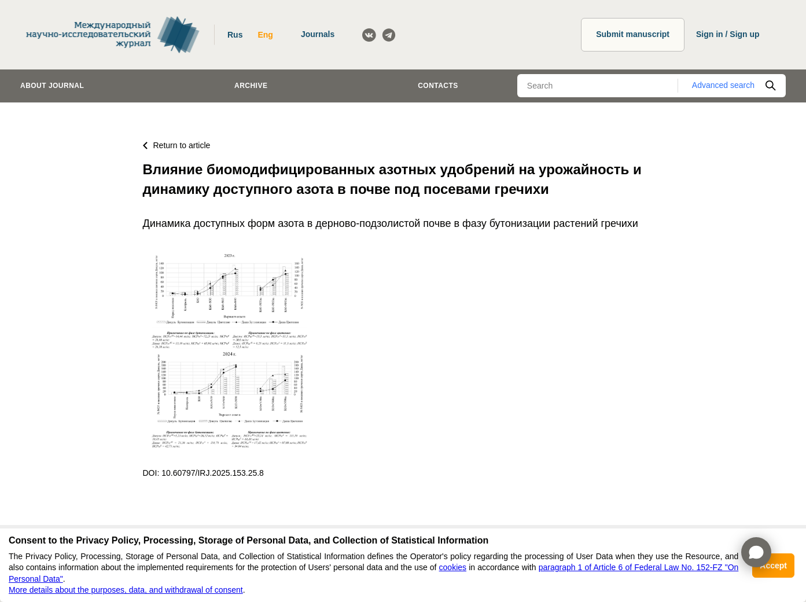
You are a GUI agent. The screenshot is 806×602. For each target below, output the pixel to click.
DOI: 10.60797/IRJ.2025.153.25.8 (203, 473)
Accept (773, 565)
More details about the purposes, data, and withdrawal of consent (126, 589)
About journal (52, 86)
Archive (250, 86)
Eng (265, 34)
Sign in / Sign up (728, 34)
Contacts (438, 86)
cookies (452, 567)
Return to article (177, 145)
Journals (317, 34)
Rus (234, 34)
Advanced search (723, 85)
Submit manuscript (632, 34)
